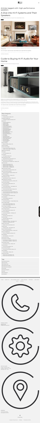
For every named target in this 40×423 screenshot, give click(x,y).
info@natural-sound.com (5, 325)
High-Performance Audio (6, 265)
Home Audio (4, 268)
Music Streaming (5, 272)
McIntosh (3, 271)
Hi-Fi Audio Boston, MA (17, 106)
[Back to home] (20, 3)
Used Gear (37, 279)
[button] (38, 3)
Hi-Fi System (5, 50)
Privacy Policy (20, 417)
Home (2, 279)
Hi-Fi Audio (24, 106)
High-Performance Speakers (26, 50)
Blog (17, 281)
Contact (22, 281)
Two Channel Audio (15, 279)
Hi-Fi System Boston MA (20, 52)
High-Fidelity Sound (17, 50)
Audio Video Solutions (5, 261)
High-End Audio (10, 50)
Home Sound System (5, 269)
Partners (31, 279)
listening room (15, 99)
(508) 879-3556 (3, 324)
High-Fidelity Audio (12, 104)
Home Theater (24, 279)
